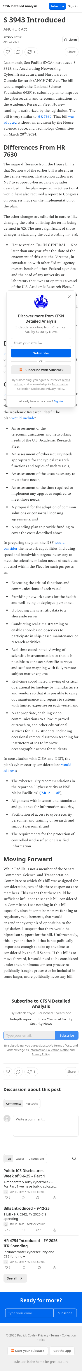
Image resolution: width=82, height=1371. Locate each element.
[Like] (7, 52)
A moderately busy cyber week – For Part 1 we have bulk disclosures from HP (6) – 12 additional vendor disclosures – (30, 1184)
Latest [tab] (20, 1158)
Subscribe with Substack (41, 370)
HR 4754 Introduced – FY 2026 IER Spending (30, 1243)
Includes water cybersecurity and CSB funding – (28, 1254)
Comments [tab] (13, 1104)
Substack (20, 1362)
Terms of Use (62, 1045)
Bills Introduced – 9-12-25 (26, 1208)
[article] (41, 1184)
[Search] (74, 1158)
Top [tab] (8, 1158)
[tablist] (21, 1103)
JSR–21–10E (50, 793)
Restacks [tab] (32, 1104)
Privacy (43, 1335)
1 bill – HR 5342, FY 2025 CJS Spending (24, 1216)
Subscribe (57, 6)
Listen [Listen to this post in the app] (70, 40)
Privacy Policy (55, 389)
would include (23, 418)
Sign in (73, 6)
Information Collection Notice (49, 1050)
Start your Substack (27, 1350)
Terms (55, 1335)
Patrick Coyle (12, 37)
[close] (69, 296)
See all (15, 1278)
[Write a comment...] (45, 1125)
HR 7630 (44, 116)
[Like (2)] (7, 1197)
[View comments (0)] (18, 52)
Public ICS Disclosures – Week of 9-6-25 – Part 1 (24, 1173)
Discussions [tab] (36, 1158)
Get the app (62, 1351)
